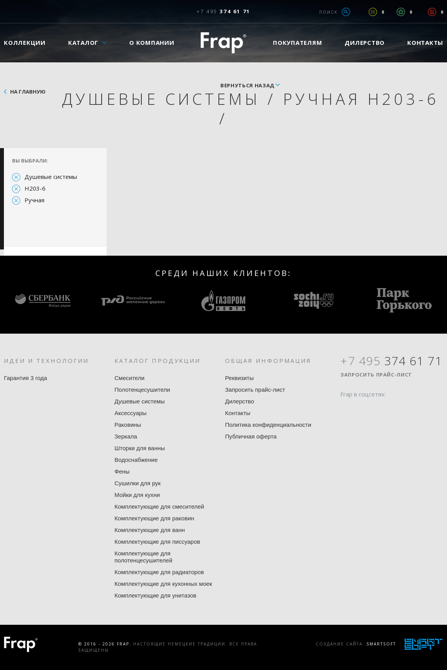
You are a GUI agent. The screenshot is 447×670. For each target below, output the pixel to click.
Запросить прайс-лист (255, 389)
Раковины (127, 424)
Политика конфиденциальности (268, 424)
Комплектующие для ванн (149, 530)
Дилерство (365, 42)
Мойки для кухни (137, 494)
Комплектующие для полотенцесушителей (143, 557)
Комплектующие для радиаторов (159, 572)
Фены (122, 471)
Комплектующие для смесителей (159, 506)
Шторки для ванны (139, 448)
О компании (151, 42)
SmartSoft (381, 644)
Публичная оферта (250, 436)
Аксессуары (130, 413)
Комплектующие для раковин (154, 518)
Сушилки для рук (137, 483)
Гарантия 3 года (25, 378)
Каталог (83, 42)
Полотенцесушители (142, 389)
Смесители (129, 378)
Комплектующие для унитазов (155, 595)
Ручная (34, 200)
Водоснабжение (136, 459)
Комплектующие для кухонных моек (163, 583)
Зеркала (125, 436)
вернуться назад (247, 85)
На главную (28, 91)
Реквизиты (239, 378)
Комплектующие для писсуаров (157, 541)
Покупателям (297, 42)
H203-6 (35, 188)
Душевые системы (51, 176)
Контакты (237, 413)
